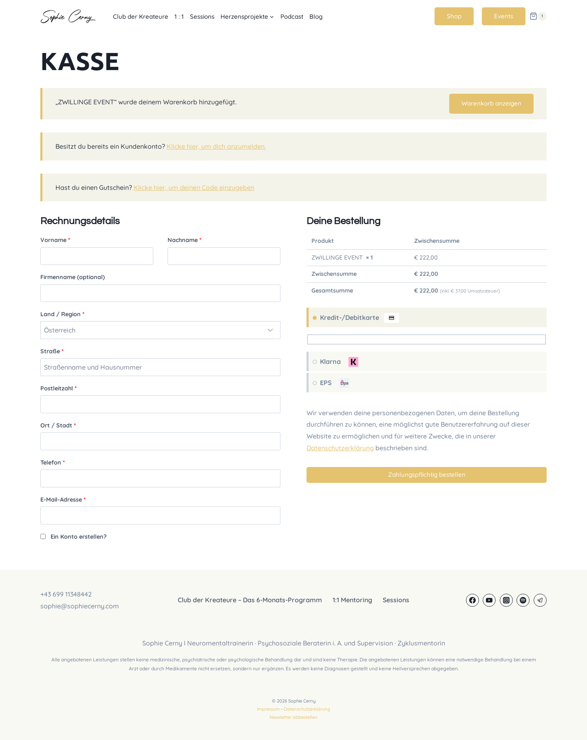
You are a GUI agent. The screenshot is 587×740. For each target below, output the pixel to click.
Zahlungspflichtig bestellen (427, 474)
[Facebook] (472, 600)
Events (503, 16)
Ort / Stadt (58, 425)
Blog (315, 16)
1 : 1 (179, 16)
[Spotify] (523, 600)
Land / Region (62, 314)
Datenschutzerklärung (340, 448)
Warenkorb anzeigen (491, 103)
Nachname (184, 240)
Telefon (52, 462)
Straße (52, 351)
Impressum (268, 709)
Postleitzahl (58, 388)
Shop (454, 16)
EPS (335, 383)
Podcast (291, 16)
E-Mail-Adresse (63, 499)
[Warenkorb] (538, 16)
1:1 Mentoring (352, 600)
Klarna (339, 362)
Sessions (202, 16)
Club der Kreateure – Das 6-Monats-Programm (250, 600)
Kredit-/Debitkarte (358, 318)
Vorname (55, 240)
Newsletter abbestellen (293, 717)
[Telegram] (540, 600)
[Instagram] (506, 600)
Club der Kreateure (140, 16)
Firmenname (72, 277)
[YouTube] (489, 600)
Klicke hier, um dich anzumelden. (216, 146)
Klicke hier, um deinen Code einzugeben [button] (194, 187)
